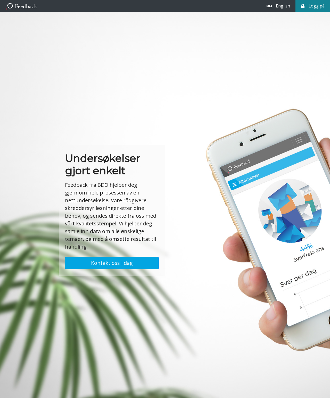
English (278, 6)
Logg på (313, 6)
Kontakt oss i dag (112, 262)
